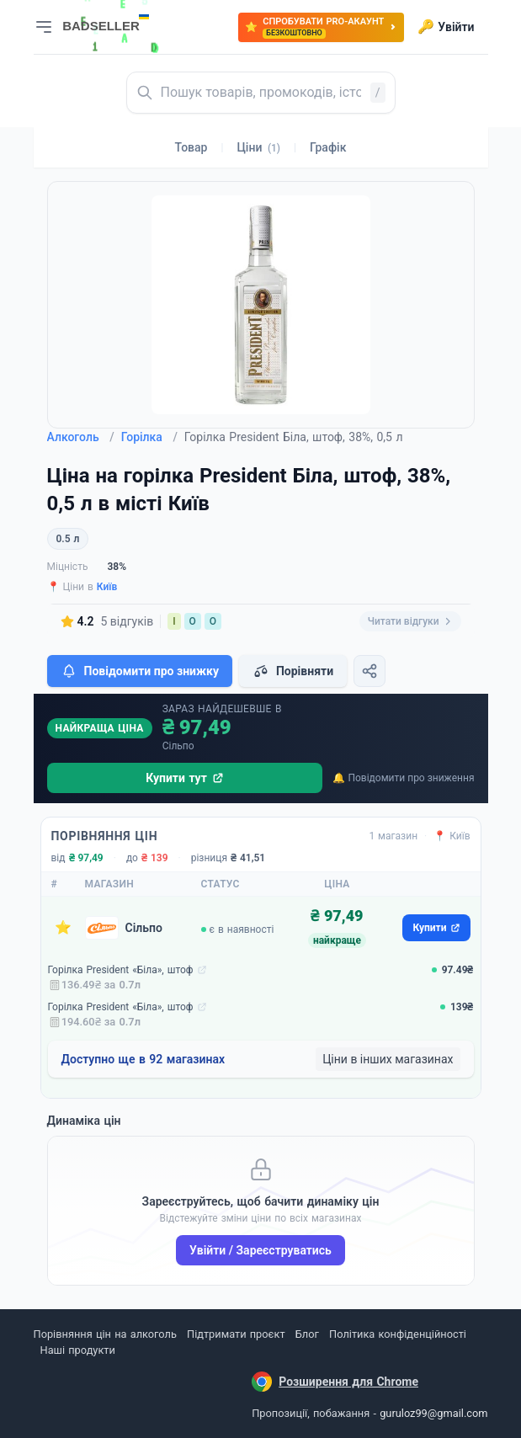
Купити (436, 928)
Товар (191, 147)
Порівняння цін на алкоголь (105, 1334)
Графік (328, 147)
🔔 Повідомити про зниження (403, 778)
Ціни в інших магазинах (387, 1059)
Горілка (149, 437)
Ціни (258, 147)
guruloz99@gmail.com (433, 1413)
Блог (307, 1334)
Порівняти (293, 671)
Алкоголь (80, 437)
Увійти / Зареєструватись (260, 1250)
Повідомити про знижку (140, 671)
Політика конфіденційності (397, 1334)
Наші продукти (77, 1350)
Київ (107, 587)
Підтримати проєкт (235, 1334)
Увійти (445, 27)
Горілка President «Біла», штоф (121, 970)
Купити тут (185, 778)
